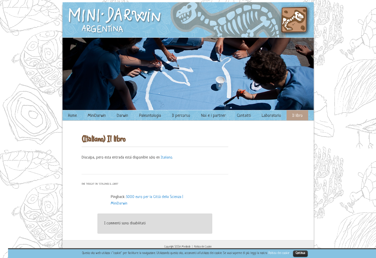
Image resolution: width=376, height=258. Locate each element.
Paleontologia (150, 115)
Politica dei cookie (278, 253)
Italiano (166, 158)
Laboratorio (271, 115)
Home (72, 115)
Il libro (297, 115)
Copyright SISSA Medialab (177, 246)
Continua (300, 253)
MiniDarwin (97, 115)
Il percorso (181, 115)
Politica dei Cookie (203, 246)
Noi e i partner (213, 115)
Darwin (122, 115)
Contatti (244, 115)
